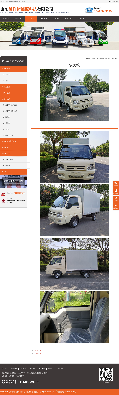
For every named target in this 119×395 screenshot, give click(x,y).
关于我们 (111, 1)
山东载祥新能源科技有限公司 (18, 392)
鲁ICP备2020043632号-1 (46, 392)
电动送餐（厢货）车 (107, 58)
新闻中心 (56, 18)
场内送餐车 (38, 350)
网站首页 (6, 18)
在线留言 (81, 18)
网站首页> (94, 58)
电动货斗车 (38, 353)
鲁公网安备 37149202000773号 (67, 392)
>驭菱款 (115, 58)
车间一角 (43, 18)
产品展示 (31, 18)
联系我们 (116, 1)
